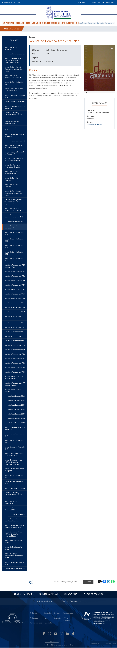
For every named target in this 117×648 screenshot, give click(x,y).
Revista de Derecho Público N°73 (14, 247)
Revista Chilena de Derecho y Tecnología (15, 429)
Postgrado (29, 23)
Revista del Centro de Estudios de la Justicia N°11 (14, 216)
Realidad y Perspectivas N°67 (15, 359)
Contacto (57, 613)
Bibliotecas (110, 2)
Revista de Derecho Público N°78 (14, 483)
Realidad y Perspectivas (17, 54)
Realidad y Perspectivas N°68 (15, 355)
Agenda (46, 618)
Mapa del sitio (67, 613)
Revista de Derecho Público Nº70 (14, 260)
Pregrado (19, 23)
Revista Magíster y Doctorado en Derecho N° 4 (15, 153)
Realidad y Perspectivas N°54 (15, 294)
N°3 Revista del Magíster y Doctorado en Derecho (14, 160)
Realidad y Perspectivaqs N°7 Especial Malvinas (15, 384)
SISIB (101, 643)
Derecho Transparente (71, 601)
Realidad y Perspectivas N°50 (15, 281)
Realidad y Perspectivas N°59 (15, 312)
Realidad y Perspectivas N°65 (15, 368)
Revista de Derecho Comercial (11, 186)
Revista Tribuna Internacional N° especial (14, 470)
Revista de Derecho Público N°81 (14, 442)
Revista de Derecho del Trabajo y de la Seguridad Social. (14, 194)
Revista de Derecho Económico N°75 (11, 173)
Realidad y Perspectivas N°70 (15, 346)
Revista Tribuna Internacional (15, 569)
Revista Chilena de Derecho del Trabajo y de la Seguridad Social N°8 (14, 462)
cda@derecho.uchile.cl (94, 125)
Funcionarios (110, 23)
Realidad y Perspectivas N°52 (15, 272)
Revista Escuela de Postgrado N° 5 (15, 448)
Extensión (74, 23)
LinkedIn (109, 582)
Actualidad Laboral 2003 (16, 405)
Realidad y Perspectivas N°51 (15, 276)
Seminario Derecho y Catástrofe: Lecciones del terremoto (13, 495)
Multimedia (48, 623)
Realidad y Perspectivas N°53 (15, 290)
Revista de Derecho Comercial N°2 (11, 503)
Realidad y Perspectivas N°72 (15, 337)
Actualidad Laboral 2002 (16, 401)
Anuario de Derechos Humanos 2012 (12, 509)
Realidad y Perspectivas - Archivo (13, 391)
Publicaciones (11, 28)
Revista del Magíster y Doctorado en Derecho (12, 166)
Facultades (81, 2)
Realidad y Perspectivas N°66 (15, 363)
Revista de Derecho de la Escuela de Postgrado (13, 520)
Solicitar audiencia (44, 601)
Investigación (50, 23)
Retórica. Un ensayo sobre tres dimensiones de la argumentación (13, 202)
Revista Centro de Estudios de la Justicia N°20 (14, 455)
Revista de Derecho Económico (11, 49)
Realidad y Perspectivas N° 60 (14, 318)
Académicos (83, 23)
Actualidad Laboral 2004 (16, 410)
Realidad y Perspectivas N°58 (15, 308)
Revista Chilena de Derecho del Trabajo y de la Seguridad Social (14, 534)
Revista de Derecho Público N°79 (14, 477)
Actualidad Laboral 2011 (16, 222)
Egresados (101, 23)
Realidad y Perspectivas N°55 (15, 299)
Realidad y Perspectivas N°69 (15, 350)
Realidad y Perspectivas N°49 (15, 285)
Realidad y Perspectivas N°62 (15, 328)
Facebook (104, 581)
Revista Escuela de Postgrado (15, 489)
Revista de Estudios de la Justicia (13, 548)
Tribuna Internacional (17, 515)
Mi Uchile (101, 2)
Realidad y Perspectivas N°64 (15, 372)
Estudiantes (92, 23)
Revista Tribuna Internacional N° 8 (14, 564)
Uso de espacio (94, 594)
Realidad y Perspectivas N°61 (15, 323)
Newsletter (48, 613)
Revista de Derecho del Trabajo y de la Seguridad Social (14, 69)
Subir (31, 582)
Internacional (50, 594)
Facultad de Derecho (51, 642)
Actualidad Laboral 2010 (16, 396)
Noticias (72, 594)
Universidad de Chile (110, 643)
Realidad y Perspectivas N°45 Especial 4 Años (15, 266)
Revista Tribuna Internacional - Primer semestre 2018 (14, 527)
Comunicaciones (36, 623)
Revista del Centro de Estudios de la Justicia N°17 (14, 77)
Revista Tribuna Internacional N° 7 (14, 435)
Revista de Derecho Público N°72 (14, 253)
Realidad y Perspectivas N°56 (15, 303)
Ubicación (57, 618)
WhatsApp (113, 582)
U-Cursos (93, 2)
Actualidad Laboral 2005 (16, 414)
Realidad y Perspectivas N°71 (15, 341)
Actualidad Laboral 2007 (16, 423)
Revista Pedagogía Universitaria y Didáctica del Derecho (14, 556)
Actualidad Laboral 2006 (16, 419)
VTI (104, 643)
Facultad (10, 23)
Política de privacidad (66, 619)
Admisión (40, 23)
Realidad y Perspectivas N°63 (15, 332)
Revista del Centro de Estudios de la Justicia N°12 (14, 210)
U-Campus (34, 618)
